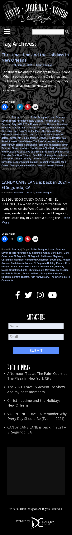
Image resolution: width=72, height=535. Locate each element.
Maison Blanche (39, 138)
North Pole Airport (12, 273)
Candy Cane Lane (53, 253)
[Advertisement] (36, 471)
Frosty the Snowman (52, 273)
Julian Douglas (44, 65)
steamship (31, 145)
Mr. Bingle (23, 138)
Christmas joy (36, 270)
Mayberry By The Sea (56, 270)
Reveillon (7, 162)
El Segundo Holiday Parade (49, 263)
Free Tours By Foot (52, 151)
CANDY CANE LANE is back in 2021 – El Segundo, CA (36, 185)
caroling (43, 145)
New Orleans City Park (42, 148)
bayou (13, 138)
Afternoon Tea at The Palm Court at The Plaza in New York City (37, 376)
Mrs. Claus (31, 266)
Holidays (6, 127)
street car (12, 131)
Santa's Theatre (20, 277)
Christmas (62, 124)
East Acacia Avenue (22, 263)
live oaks (20, 151)
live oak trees (33, 151)
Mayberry (58, 256)
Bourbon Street (10, 148)
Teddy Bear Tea (57, 138)
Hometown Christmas (37, 259)
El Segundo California (40, 256)
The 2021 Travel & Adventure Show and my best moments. (36, 389)
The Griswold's (58, 277)
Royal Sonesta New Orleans (17, 141)
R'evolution (56, 158)
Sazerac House (45, 165)
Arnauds (31, 127)
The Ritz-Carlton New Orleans (49, 141)
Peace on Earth (31, 273)
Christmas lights (18, 270)
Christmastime (19, 134)
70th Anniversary (39, 277)
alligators (58, 134)
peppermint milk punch (25, 162)
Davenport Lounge (12, 158)
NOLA (21, 124)
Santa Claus (19, 127)
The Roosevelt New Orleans (40, 124)
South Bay (55, 259)
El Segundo (35, 253)
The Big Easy (52, 120)
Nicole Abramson (18, 120)
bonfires (24, 148)
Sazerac (59, 165)
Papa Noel (46, 134)
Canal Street (39, 155)
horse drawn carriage (13, 145)
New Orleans (36, 120)
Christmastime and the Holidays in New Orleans (35, 57)
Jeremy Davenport (33, 158)
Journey (16, 117)
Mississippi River (58, 145)
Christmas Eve (46, 266)
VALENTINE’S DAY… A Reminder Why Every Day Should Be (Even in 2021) (37, 416)
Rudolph (6, 277)
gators (5, 138)
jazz (47, 158)
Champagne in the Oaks (23, 165)
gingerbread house (57, 155)
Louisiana (34, 134)
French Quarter (45, 127)
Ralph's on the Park (29, 131)
